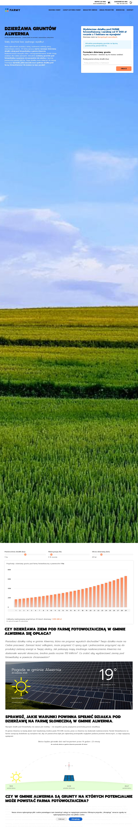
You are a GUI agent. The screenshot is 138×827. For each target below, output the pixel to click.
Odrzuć (61, 819)
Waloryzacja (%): (55, 552)
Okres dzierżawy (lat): (101, 552)
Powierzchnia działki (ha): (15, 552)
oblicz (124, 68)
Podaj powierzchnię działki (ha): (96, 59)
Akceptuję (75, 819)
